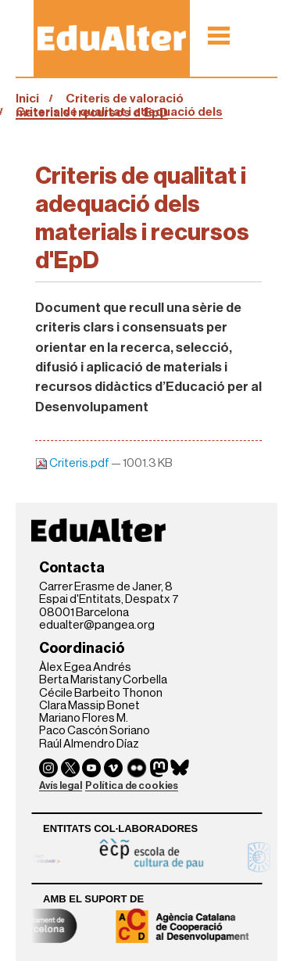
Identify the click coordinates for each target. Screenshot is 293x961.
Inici (27, 98)
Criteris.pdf (73, 463)
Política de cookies (131, 785)
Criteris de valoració (125, 98)
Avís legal (60, 785)
